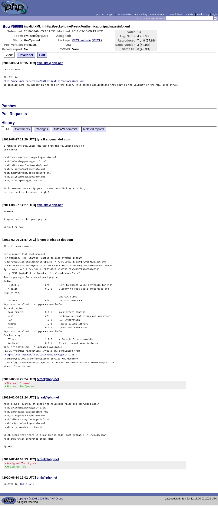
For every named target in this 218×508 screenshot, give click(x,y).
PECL (97, 40)
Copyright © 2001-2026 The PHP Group (40, 501)
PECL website (81, 40)
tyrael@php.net (48, 379)
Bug (6, 26)
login (214, 14)
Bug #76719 (27, 486)
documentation (124, 14)
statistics (190, 14)
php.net (100, 14)
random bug (203, 14)
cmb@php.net (47, 480)
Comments (22, 129)
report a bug (141, 14)
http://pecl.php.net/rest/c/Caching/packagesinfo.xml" (41, 354)
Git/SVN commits (65, 129)
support (110, 14)
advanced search (158, 14)
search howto (176, 14)
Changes (42, 129)
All (7, 129)
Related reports (93, 129)
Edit (42, 55)
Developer (26, 55)
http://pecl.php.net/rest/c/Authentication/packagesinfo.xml (44, 80)
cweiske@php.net (50, 63)
